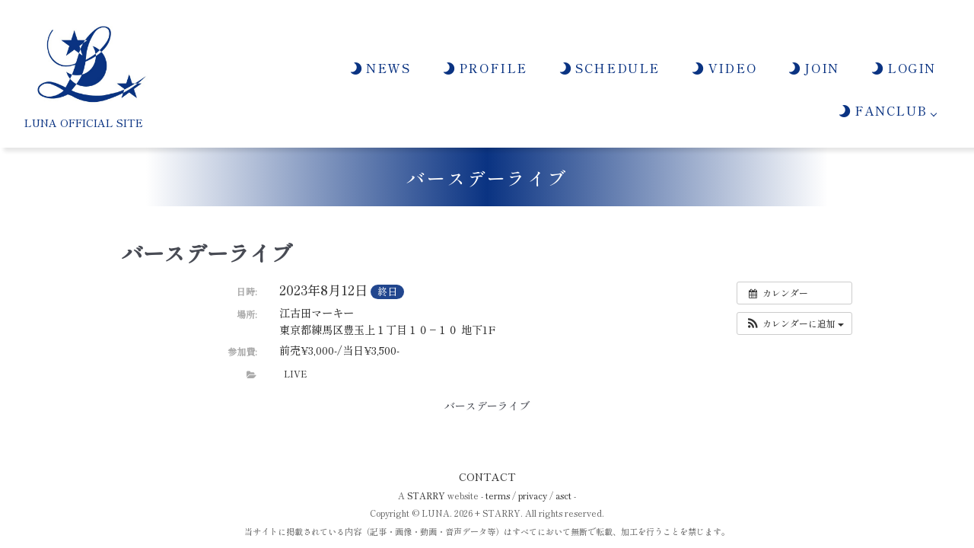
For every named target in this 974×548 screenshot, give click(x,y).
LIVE (295, 374)
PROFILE (484, 68)
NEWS (380, 68)
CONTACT (487, 476)
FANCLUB (882, 110)
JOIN (813, 68)
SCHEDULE (609, 68)
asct (563, 495)
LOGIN (903, 68)
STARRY (426, 495)
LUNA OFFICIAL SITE (83, 122)
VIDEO (723, 68)
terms (497, 495)
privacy (532, 495)
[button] (794, 323)
